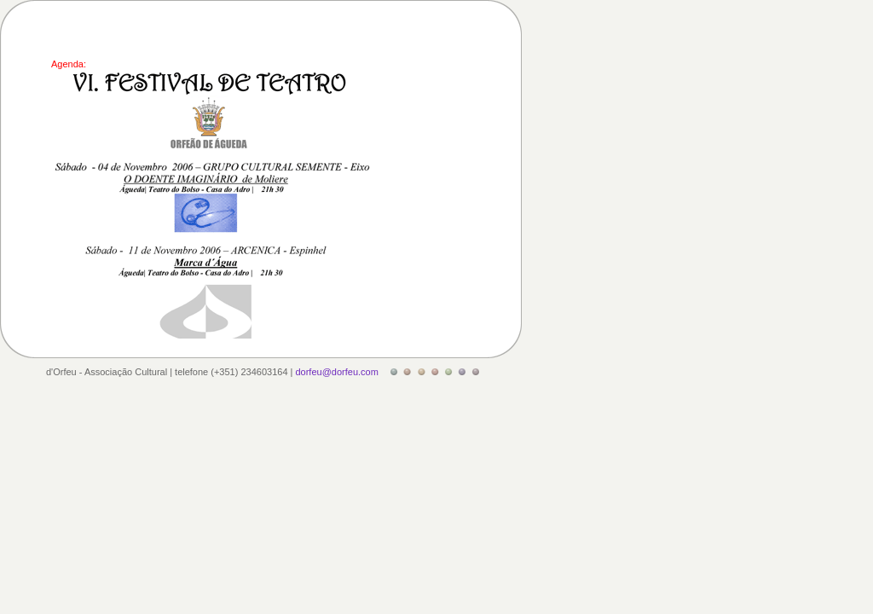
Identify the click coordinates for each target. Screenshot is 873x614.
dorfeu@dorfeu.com (336, 372)
